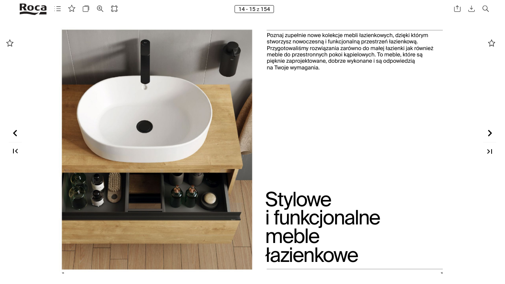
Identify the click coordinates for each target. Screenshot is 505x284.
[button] (57, 9)
